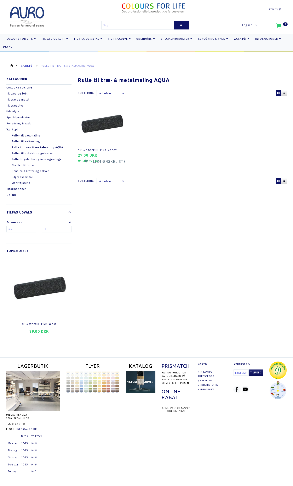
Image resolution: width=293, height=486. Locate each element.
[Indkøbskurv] (281, 26)
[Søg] (181, 25)
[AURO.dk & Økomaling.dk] (27, 16)
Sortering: (86, 92)
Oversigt (275, 9)
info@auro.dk (27, 429)
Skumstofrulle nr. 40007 (39, 324)
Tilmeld (255, 372)
